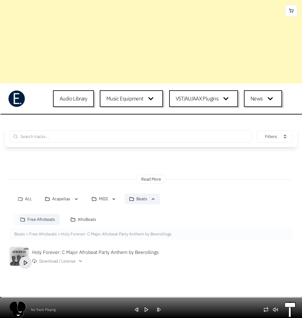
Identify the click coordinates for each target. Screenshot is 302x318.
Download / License (57, 261)
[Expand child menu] (152, 98)
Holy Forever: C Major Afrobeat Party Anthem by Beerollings (95, 252)
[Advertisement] (151, 41)
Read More (151, 179)
